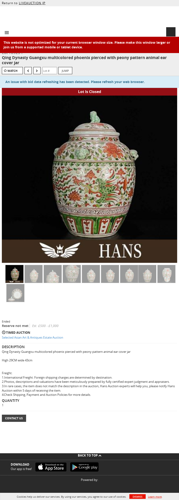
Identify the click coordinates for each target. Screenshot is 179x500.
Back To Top (89, 455)
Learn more (155, 496)
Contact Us (14, 418)
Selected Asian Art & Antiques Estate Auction (32, 337)
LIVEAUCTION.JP (32, 3)
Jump (65, 71)
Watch (12, 71)
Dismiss (137, 496)
